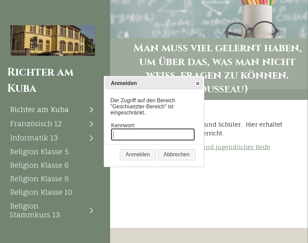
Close (197, 83)
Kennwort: (123, 125)
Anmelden (138, 154)
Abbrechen (176, 154)
